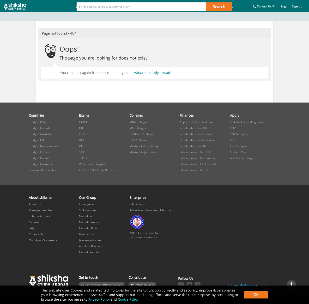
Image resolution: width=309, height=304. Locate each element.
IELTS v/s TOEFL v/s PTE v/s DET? (100, 170)
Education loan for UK (194, 170)
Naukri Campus (89, 222)
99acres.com (87, 234)
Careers (34, 222)
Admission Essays (242, 158)
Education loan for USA (195, 152)
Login (284, 16)
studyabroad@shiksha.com (104, 285)
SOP (233, 128)
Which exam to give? (92, 164)
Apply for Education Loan (196, 122)
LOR (232, 140)
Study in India (220, 16)
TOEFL (83, 158)
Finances (165, 16)
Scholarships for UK (193, 146)
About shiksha (40, 197)
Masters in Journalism (143, 152)
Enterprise (137, 197)
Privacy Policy (99, 299)
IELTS (82, 134)
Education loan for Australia (198, 164)
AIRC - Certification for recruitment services (144, 235)
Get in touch (88, 277)
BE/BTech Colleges (141, 134)
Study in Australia (40, 134)
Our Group (87, 197)
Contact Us (264, 16)
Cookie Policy (128, 299)
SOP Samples (239, 134)
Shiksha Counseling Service (248, 122)
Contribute (137, 277)
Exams (112, 16)
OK (256, 294)
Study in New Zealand (43, 146)
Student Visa (238, 152)
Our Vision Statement (43, 240)
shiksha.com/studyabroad (149, 72)
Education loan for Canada (197, 158)
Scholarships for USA (194, 128)
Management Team (42, 210)
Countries (86, 16)
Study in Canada (39, 128)
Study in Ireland (39, 158)
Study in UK (36, 140)
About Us (35, 204)
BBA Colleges (138, 140)
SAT (81, 152)
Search (219, 6)
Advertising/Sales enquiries (147, 210)
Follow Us (185, 278)
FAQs (32, 228)
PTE (81, 146)
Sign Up (297, 16)
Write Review (145, 285)
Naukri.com (86, 216)
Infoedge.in (86, 204)
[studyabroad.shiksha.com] (21, 10)
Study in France (39, 152)
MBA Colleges (138, 122)
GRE (82, 128)
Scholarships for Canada (196, 134)
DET (82, 140)
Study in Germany (41, 164)
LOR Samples (239, 146)
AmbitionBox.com (91, 246)
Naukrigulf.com (89, 228)
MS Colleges (137, 128)
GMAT (83, 122)
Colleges (138, 16)
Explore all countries (42, 170)
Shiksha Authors (39, 216)
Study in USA (37, 122)
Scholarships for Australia (197, 140)
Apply (190, 16)
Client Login (137, 204)
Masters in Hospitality (143, 146)
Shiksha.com (87, 210)
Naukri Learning (89, 252)
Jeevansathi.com (90, 240)
